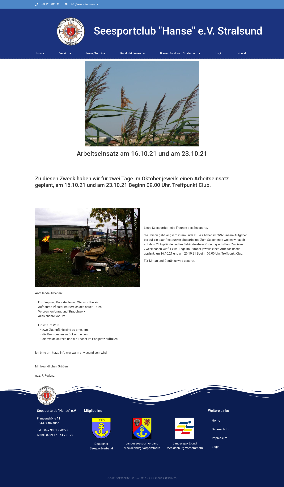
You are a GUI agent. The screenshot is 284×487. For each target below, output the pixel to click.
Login (219, 53)
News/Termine (95, 53)
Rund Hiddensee (132, 53)
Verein (65, 53)
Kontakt (243, 53)
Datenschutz (220, 429)
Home (40, 53)
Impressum (219, 438)
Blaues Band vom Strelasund (180, 53)
